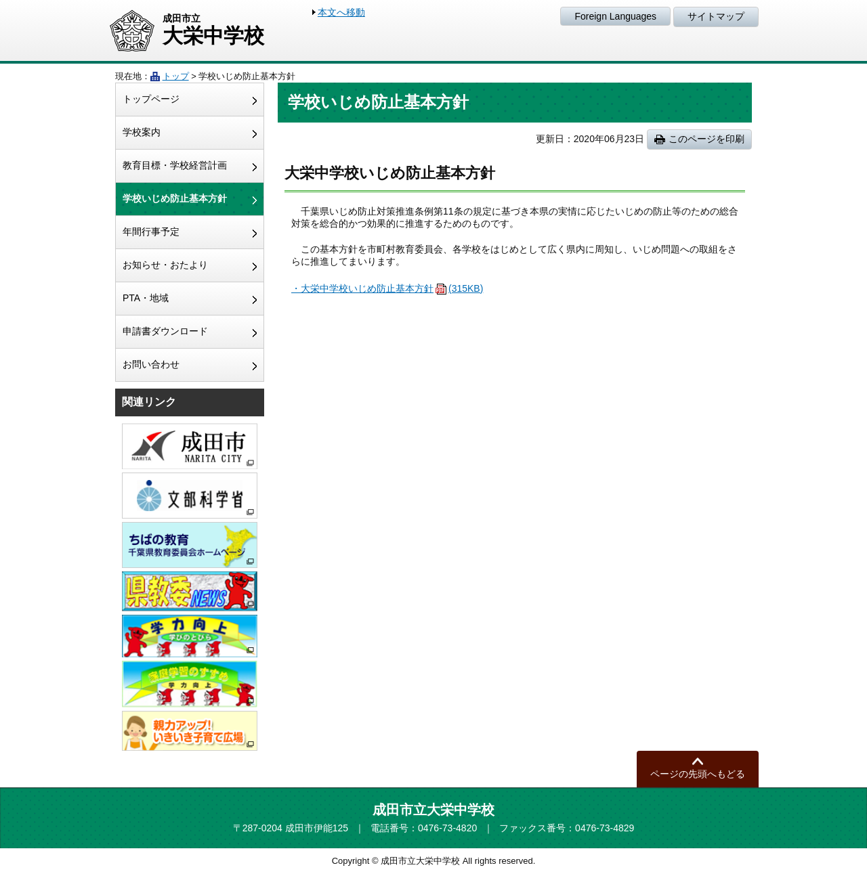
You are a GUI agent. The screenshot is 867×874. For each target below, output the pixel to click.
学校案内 (142, 132)
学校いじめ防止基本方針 (175, 198)
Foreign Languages (615, 16)
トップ (176, 76)
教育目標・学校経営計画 (175, 165)
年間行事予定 (151, 231)
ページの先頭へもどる (697, 773)
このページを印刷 (706, 138)
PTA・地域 (146, 297)
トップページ (151, 98)
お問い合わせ (151, 364)
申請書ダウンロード (165, 331)
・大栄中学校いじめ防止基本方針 (387, 288)
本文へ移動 (341, 12)
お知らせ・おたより (165, 264)
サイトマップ (716, 16)
